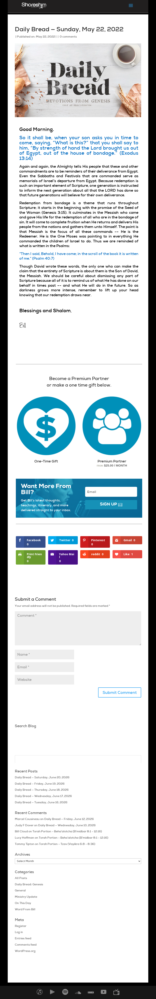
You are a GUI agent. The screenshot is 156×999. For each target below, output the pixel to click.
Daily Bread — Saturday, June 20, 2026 (42, 777)
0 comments (68, 36)
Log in (19, 932)
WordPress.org (25, 951)
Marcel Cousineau (27, 819)
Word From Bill (25, 909)
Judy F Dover (24, 825)
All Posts (21, 878)
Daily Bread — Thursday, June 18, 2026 (42, 790)
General (20, 890)
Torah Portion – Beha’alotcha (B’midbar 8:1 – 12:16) (67, 831)
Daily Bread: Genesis (29, 884)
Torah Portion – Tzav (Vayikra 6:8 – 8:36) (67, 844)
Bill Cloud (21, 831)
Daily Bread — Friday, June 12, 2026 (69, 819)
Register (20, 926)
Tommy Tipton (24, 844)
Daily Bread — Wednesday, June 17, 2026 (43, 796)
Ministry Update (26, 897)
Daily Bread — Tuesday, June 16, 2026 (41, 802)
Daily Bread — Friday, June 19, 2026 (40, 783)
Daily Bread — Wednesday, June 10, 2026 (67, 825)
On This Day (23, 903)
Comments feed (26, 944)
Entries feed (23, 938)
